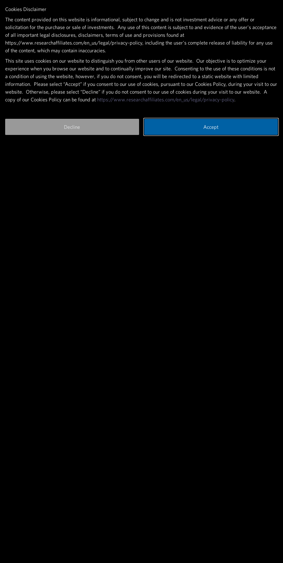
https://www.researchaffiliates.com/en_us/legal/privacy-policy (165, 99)
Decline (72, 127)
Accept (210, 127)
